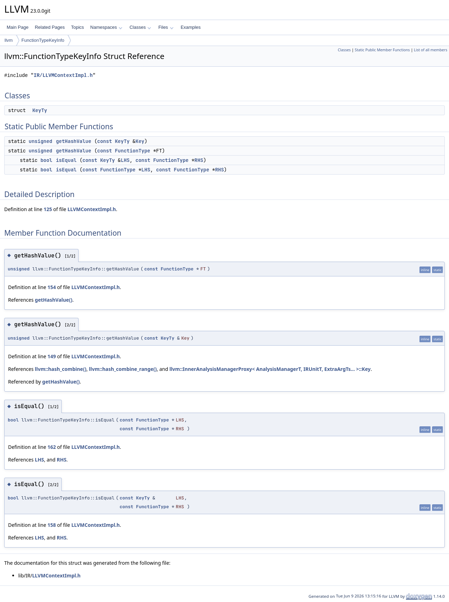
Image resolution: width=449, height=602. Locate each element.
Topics (77, 27)
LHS (125, 160)
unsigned (40, 141)
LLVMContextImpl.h (91, 209)
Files (165, 27)
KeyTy (39, 110)
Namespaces (106, 27)
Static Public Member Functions (382, 49)
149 (51, 356)
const (104, 141)
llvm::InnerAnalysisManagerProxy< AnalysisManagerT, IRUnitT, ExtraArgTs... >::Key (270, 369)
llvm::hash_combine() (60, 369)
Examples (191, 27)
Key (139, 141)
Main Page (17, 27)
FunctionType (132, 151)
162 (51, 447)
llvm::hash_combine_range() (123, 369)
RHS (198, 160)
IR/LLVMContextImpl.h (63, 75)
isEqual (66, 160)
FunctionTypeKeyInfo (42, 40)
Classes (140, 27)
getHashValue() (53, 299)
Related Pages (50, 27)
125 (47, 209)
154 (51, 287)
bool (46, 160)
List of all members (430, 49)
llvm (9, 40)
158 (51, 525)
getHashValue (73, 141)
